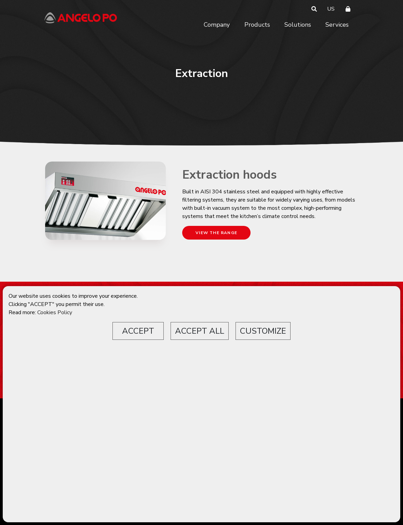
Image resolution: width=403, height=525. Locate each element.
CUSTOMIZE (263, 330)
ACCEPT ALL (199, 330)
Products (257, 25)
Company (217, 25)
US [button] (331, 9)
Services (337, 25)
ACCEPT (138, 330)
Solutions (297, 25)
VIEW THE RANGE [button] (216, 232)
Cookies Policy (54, 312)
